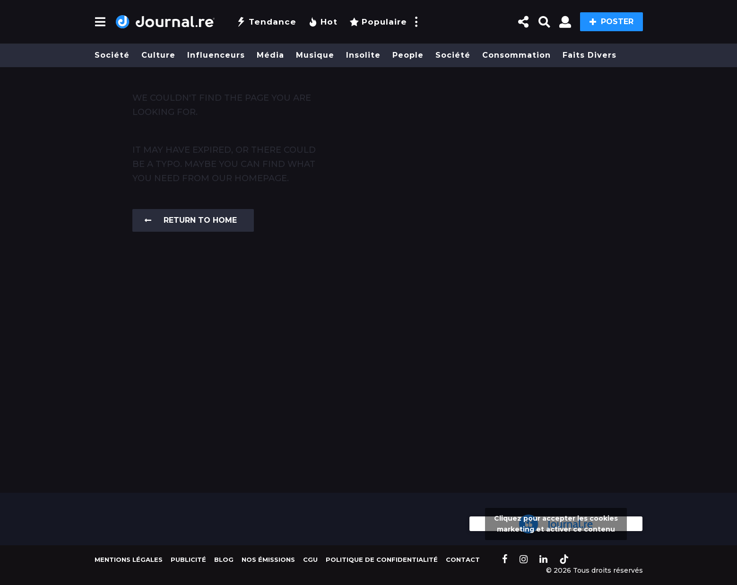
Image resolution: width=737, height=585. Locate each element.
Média (270, 55)
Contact (463, 559)
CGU (310, 559)
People (408, 55)
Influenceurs (216, 55)
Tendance (266, 21)
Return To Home (191, 220)
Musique (315, 55)
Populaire (378, 21)
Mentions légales (129, 559)
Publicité (188, 559)
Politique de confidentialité (382, 559)
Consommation (516, 55)
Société (112, 55)
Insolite (363, 55)
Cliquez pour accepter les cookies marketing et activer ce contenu (556, 523)
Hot (323, 21)
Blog (224, 559)
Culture (158, 55)
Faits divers (589, 55)
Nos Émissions (268, 559)
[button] (100, 21)
